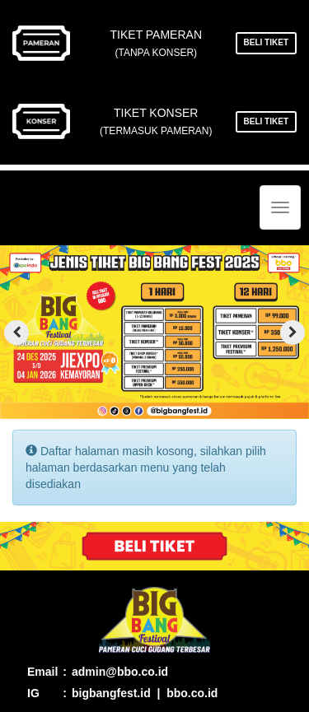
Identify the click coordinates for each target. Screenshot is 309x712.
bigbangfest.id (111, 693)
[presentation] (16, 332)
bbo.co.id (192, 693)
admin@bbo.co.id (120, 671)
